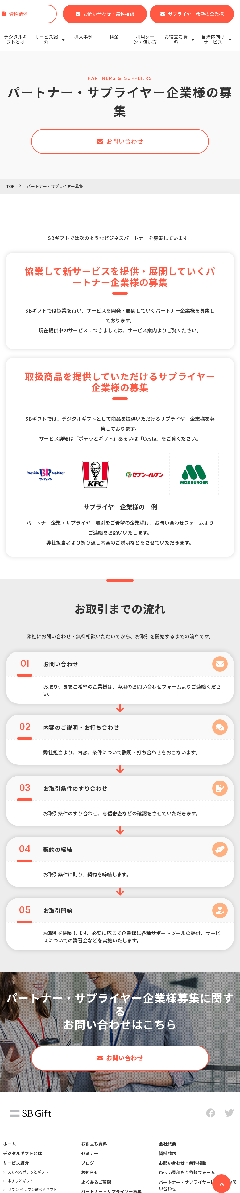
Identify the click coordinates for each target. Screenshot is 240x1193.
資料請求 (167, 1153)
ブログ (87, 1163)
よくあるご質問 (96, 1182)
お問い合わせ (124, 141)
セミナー (89, 1153)
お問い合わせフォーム (179, 522)
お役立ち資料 (176, 39)
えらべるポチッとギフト (28, 1171)
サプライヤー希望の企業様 (196, 13)
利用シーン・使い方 (145, 39)
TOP (10, 186)
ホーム (9, 1144)
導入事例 (83, 36)
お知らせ (89, 1172)
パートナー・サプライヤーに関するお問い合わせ (198, 1185)
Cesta (149, 438)
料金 (114, 36)
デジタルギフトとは (15, 39)
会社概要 (167, 1144)
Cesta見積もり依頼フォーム (187, 1172)
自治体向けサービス (213, 39)
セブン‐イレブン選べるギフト (32, 1189)
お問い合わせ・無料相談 (108, 13)
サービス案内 (142, 330)
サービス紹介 (46, 39)
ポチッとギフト (96, 438)
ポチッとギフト (21, 1180)
